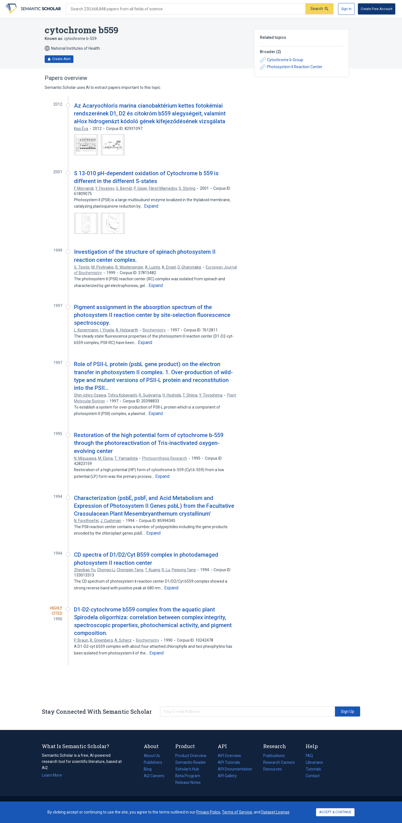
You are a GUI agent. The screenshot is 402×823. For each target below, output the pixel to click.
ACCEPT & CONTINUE (335, 812)
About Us (152, 755)
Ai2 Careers (154, 775)
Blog (150, 769)
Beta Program (187, 776)
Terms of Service (237, 812)
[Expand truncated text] (151, 206)
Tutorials (313, 769)
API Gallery (227, 776)
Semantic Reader (190, 762)
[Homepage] (32, 9)
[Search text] (185, 9)
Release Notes (188, 782)
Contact (313, 776)
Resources (272, 769)
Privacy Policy (208, 812)
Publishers (153, 762)
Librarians (314, 762)
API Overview (229, 755)
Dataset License (275, 812)
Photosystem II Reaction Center (291, 67)
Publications (274, 755)
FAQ (309, 755)
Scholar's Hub (187, 769)
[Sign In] (346, 9)
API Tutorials (229, 762)
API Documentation (235, 769)
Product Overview (191, 755)
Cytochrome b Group (281, 60)
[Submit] (319, 8)
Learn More (52, 775)
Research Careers (279, 762)
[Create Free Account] (376, 9)
